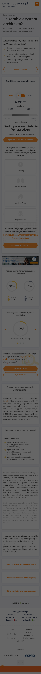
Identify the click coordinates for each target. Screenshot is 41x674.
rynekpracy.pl (11, 617)
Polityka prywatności (29, 633)
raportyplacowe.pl (29, 617)
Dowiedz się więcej (20, 369)
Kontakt (29, 629)
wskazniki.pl (29, 620)
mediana (7, 401)
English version (29, 638)
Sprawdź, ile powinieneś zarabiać (20, 140)
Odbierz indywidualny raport (20, 245)
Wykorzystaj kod (20, 375)
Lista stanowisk (9, 15)
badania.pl (11, 620)
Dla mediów (11, 634)
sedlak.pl (11, 614)
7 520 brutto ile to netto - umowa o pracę (21, 591)
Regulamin (11, 638)
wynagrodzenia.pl (20, 612)
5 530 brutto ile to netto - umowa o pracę (21, 564)
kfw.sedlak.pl (29, 614)
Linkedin (20, 641)
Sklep (12, 629)
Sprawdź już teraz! (20, 69)
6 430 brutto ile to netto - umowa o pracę (21, 578)
